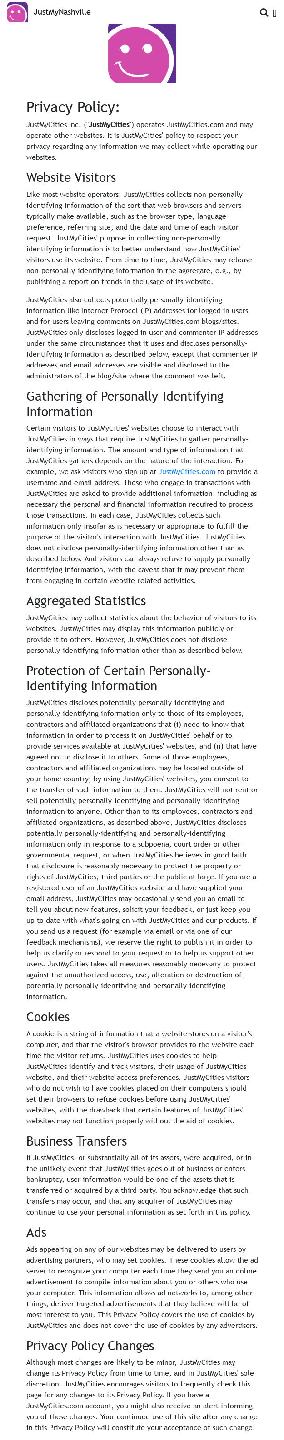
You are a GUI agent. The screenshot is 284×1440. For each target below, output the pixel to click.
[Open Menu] (275, 11)
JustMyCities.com (187, 471)
